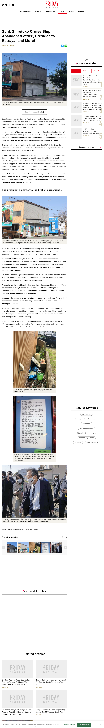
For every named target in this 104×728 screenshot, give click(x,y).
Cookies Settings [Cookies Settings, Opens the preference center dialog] (69, 724)
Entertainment (51, 11)
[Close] (101, 724)
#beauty (80, 433)
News (63, 11)
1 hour (76, 71)
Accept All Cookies (84, 724)
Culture (81, 11)
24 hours (86, 71)
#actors (93, 433)
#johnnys (86, 423)
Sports (71, 11)
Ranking (38, 11)
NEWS (12, 46)
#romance (86, 414)
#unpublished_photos (86, 419)
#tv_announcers (86, 428)
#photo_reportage (86, 438)
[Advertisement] (34, 613)
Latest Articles (25, 11)
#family (78, 442)
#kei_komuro (92, 442)
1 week (96, 71)
